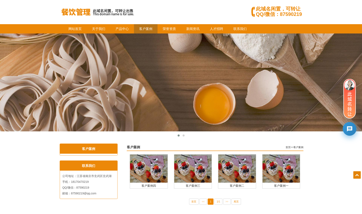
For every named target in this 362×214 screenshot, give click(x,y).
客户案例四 (156, 186)
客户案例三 (201, 186)
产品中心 (122, 29)
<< (211, 201)
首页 (295, 147)
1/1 (226, 201)
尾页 (243, 201)
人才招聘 (216, 29)
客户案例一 (289, 186)
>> (234, 201)
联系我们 (240, 29)
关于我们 (98, 29)
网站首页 (75, 29)
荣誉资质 (169, 29)
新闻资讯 (193, 29)
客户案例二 (245, 186)
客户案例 (145, 29)
